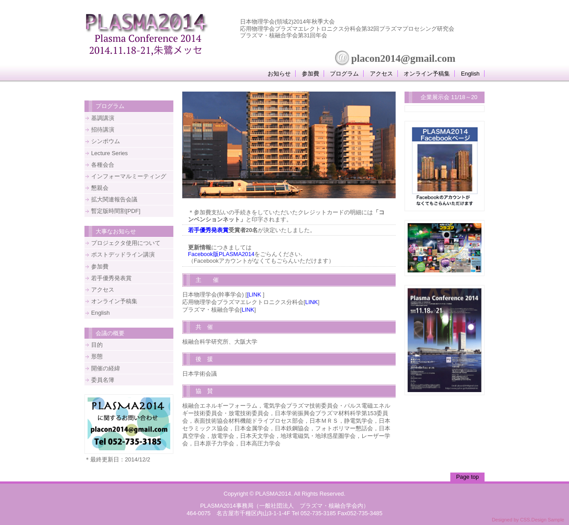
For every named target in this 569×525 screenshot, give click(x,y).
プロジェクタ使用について (125, 243)
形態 (97, 356)
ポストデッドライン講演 (123, 254)
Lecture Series (109, 153)
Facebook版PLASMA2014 (221, 254)
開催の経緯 (105, 368)
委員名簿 (102, 380)
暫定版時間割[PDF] (115, 211)
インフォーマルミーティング (128, 176)
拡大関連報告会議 (114, 199)
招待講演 (102, 129)
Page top (467, 476)
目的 (97, 344)
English (470, 73)
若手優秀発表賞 (208, 230)
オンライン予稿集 (427, 73)
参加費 (310, 73)
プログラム (344, 73)
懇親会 (99, 187)
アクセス (381, 73)
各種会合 (102, 164)
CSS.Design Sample (542, 519)
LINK (311, 302)
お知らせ (279, 73)
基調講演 (102, 118)
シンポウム (105, 141)
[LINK (254, 294)
